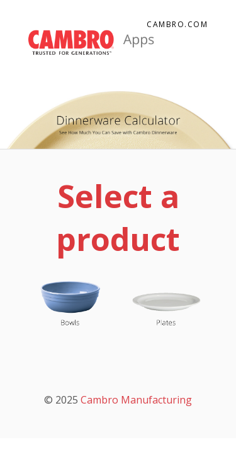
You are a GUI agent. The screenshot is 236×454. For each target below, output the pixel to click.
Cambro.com (177, 24)
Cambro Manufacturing (136, 400)
